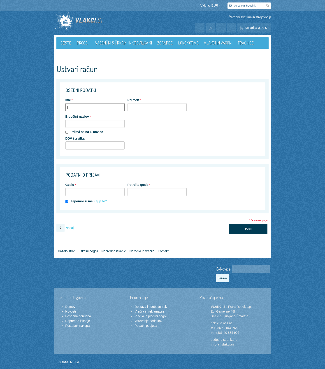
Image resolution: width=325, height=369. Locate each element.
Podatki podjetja (146, 325)
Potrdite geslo (138, 185)
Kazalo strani (67, 251)
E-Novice (223, 268)
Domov (70, 306)
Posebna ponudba (78, 316)
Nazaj (65, 228)
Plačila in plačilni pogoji (151, 316)
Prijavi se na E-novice (86, 132)
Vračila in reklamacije (150, 311)
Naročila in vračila (142, 251)
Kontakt (163, 251)
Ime (68, 100)
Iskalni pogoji (89, 251)
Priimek (133, 100)
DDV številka (75, 138)
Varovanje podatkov (148, 321)
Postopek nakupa (77, 325)
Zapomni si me (81, 201)
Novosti (70, 311)
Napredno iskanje (113, 251)
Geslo (69, 185)
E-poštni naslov (77, 116)
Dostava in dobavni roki (151, 306)
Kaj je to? (100, 201)
